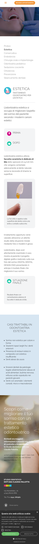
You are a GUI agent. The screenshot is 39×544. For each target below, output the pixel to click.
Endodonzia (9, 56)
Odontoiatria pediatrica (14, 63)
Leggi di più (17, 523)
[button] (19, 539)
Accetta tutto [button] (10, 534)
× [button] (37, 512)
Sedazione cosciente (14, 67)
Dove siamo (13, 505)
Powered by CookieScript (19, 542)
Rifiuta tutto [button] (28, 534)
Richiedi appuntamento (24, 3)
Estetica (8, 49)
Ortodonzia (9, 71)
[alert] (19, 527)
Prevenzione (10, 74)
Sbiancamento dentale (15, 78)
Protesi (7, 46)
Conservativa (10, 53)
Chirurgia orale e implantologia (18, 60)
